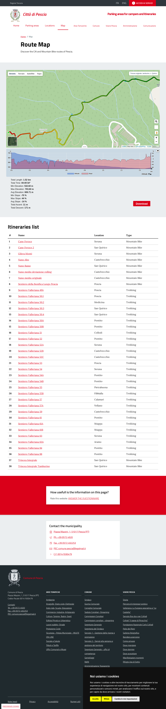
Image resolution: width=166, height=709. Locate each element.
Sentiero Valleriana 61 (30, 417)
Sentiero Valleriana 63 (30, 435)
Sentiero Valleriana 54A (31, 375)
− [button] (156, 142)
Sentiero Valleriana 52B (31, 350)
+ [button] (156, 138)
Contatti (11, 604)
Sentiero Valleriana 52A (31, 344)
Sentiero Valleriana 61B (30, 429)
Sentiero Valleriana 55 (30, 387)
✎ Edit (149, 146)
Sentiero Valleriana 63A (31, 441)
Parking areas (32, 25)
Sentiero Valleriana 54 (30, 369)
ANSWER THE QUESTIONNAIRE (83, 498)
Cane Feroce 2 (26, 247)
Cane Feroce (25, 241)
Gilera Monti (25, 253)
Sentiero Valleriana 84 (30, 448)
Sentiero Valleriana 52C (31, 356)
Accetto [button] (95, 699)
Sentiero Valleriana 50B (31, 326)
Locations (50, 25)
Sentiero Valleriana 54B (31, 381)
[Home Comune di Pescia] (30, 14)
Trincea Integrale (27, 460)
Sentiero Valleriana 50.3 (31, 308)
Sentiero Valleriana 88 (30, 454)
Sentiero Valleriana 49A (31, 290)
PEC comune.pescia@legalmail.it (22, 614)
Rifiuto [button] (106, 699)
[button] (156, 127)
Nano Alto (23, 259)
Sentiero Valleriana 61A (30, 423)
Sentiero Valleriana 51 (30, 332)
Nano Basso (24, 265)
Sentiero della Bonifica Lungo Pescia (38, 284)
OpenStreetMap (141, 146)
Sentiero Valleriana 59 (30, 411)
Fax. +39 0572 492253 (18, 610)
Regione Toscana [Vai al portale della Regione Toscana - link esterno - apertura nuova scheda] (16, 3)
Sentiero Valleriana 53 (30, 363)
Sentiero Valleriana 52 (30, 338)
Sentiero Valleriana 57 (30, 399)
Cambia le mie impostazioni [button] (126, 699)
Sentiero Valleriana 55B (31, 393)
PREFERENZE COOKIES (11, 706)
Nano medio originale (30, 277)
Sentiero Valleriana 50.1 (31, 296)
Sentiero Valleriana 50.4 (31, 314)
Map (63, 25)
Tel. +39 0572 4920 (16, 607)
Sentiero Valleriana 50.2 (31, 302)
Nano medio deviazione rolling (35, 271)
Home (16, 25)
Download (142, 203)
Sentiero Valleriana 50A (31, 320)
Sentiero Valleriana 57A (30, 405)
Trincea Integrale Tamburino (34, 466)
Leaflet (124, 146)
